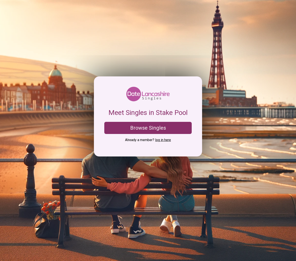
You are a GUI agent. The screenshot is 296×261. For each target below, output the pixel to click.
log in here (163, 140)
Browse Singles (148, 128)
